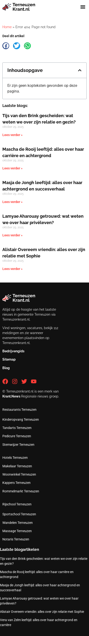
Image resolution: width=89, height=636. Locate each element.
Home (7, 27)
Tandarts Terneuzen (17, 428)
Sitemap (9, 359)
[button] (83, 7)
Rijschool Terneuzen (17, 504)
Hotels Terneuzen (15, 457)
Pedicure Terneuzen (16, 436)
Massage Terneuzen (17, 531)
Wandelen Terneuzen (17, 523)
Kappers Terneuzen (16, 483)
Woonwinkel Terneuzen (19, 474)
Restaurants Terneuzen (19, 409)
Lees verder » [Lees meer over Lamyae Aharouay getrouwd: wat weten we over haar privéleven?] (12, 235)
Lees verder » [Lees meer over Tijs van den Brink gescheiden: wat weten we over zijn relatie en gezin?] (12, 135)
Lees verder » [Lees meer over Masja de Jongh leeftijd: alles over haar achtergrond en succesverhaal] (12, 202)
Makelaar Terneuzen (17, 466)
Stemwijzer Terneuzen (18, 444)
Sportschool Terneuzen (19, 514)
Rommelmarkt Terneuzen (20, 491)
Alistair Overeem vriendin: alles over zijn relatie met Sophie (42, 612)
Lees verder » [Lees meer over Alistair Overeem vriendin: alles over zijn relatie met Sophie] (12, 269)
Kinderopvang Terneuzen (20, 419)
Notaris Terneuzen (15, 539)
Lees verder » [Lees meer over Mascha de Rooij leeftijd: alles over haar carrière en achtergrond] (12, 168)
